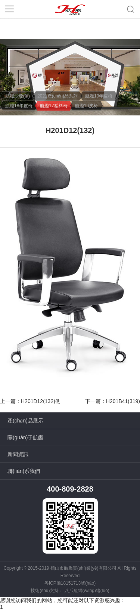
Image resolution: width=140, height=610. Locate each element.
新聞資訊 (17, 454)
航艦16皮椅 (86, 105)
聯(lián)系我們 (23, 471)
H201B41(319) (123, 401)
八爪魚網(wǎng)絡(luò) (87, 590)
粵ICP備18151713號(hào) (70, 583)
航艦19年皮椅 (98, 96)
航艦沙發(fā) (17, 96)
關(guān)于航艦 (25, 437)
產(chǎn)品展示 (25, 421)
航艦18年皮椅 (18, 105)
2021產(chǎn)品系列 (57, 96)
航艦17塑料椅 (53, 105)
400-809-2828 (70, 489)
